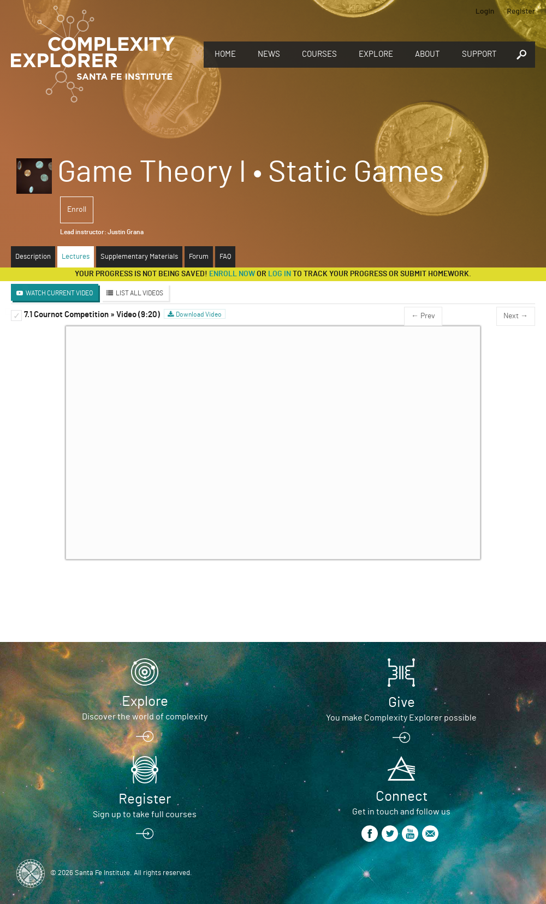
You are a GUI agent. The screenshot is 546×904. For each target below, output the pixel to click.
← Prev (423, 316)
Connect (402, 796)
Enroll (76, 209)
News (269, 54)
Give (401, 702)
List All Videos (139, 293)
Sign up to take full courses (145, 814)
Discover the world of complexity (144, 716)
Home (225, 54)
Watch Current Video (59, 293)
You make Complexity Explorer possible (401, 717)
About (427, 54)
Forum (199, 256)
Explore (376, 54)
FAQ (225, 256)
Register (521, 10)
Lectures (76, 256)
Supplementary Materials (139, 256)
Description (33, 256)
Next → (515, 316)
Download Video (199, 314)
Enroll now (232, 274)
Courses (319, 54)
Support (479, 54)
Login (485, 10)
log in (279, 274)
